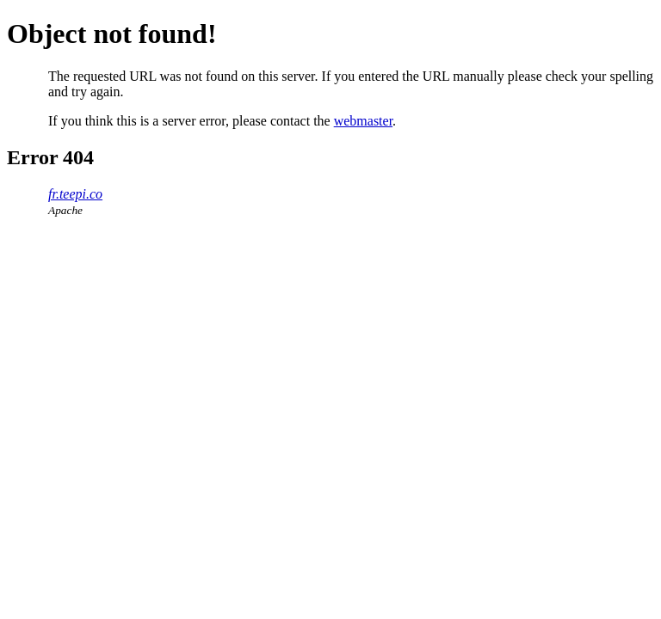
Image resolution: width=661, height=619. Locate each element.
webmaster (363, 120)
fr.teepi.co (75, 194)
